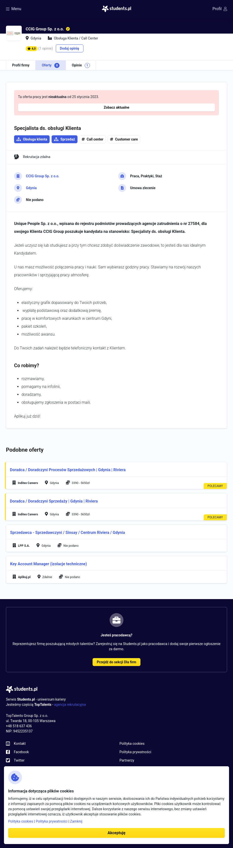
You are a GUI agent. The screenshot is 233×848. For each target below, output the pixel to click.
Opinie (81, 65)
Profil (220, 8)
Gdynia (31, 188)
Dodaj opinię (69, 48)
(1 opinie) (45, 48)
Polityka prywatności (135, 752)
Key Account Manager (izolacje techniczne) (48, 564)
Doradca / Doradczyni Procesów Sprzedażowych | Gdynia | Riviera (68, 469)
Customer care (126, 139)
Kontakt (20, 744)
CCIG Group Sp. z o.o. (42, 176)
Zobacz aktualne (116, 107)
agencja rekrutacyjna (70, 705)
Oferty (50, 65)
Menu (13, 8)
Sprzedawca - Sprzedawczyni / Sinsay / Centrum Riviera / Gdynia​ (67, 532)
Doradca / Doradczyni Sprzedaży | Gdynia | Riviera (54, 501)
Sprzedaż (67, 139)
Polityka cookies (131, 744)
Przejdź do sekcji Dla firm (116, 662)
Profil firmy (20, 65)
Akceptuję (116, 832)
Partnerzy (126, 760)
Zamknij (76, 821)
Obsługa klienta (35, 139)
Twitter (19, 760)
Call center (95, 139)
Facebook (21, 752)
